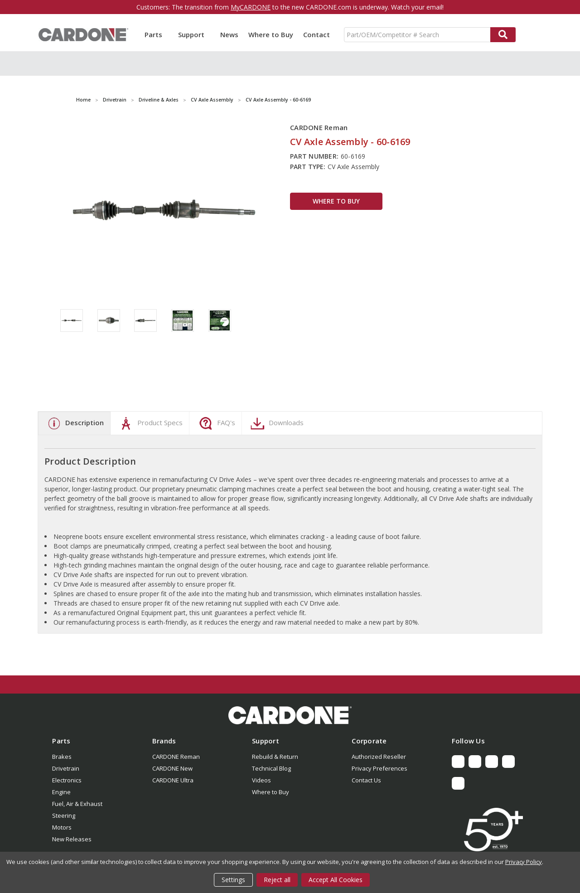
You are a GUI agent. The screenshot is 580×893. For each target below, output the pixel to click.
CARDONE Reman (176, 756)
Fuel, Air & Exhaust (77, 804)
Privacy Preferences (379, 768)
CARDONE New (172, 768)
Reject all (277, 879)
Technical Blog (271, 768)
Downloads (276, 423)
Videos (261, 780)
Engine (61, 792)
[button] (290, 715)
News (229, 34)
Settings (233, 879)
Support (194, 34)
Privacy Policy (523, 862)
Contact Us (366, 780)
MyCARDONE (251, 7)
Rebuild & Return (275, 756)
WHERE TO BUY (336, 201)
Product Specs (150, 423)
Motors (62, 827)
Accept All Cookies (335, 879)
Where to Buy (270, 34)
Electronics (67, 780)
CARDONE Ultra (172, 780)
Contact (316, 34)
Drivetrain (65, 768)
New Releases (72, 839)
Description (74, 423)
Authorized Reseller (379, 756)
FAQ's (216, 423)
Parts (156, 34)
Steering (63, 815)
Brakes (62, 756)
